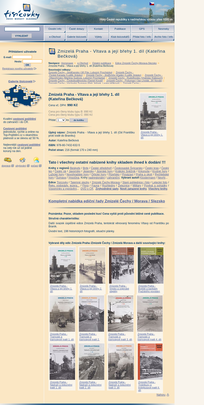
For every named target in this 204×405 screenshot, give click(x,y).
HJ (33, 96)
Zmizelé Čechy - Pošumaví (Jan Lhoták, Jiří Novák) (134, 80)
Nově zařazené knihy (133, 188)
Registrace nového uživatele (17, 68)
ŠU (11, 102)
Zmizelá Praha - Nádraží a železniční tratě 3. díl (120, 385)
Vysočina (73, 177)
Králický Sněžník (125, 171)
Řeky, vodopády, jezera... (64, 185)
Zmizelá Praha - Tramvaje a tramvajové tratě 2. (89, 337)
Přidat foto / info (142, 36)
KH (8, 91)
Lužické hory (56, 174)
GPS (142, 28)
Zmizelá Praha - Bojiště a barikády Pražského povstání (149, 289)
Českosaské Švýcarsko (128, 168)
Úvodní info (54, 28)
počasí (34, 165)
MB (38, 97)
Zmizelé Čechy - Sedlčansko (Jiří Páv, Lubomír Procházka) (80, 72)
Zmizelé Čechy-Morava (106, 182)
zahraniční (113, 177)
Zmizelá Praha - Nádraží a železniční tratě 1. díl (61, 385)
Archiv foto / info (163, 36)
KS (28, 94)
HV (26, 97)
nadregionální (96, 177)
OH (26, 91)
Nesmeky (163, 28)
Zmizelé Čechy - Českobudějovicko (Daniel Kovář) (76, 80)
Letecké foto (159, 182)
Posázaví (127, 174)
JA (33, 103)
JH (18, 87)
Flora (86, 185)
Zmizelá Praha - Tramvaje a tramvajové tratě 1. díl (62, 337)
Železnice (124, 185)
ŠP (15, 99)
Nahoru (161, 394)
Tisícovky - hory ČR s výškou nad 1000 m (87, 11)
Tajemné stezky (79, 182)
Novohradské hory (77, 174)
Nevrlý (161, 177)
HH (36, 100)
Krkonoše (144, 171)
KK (23, 88)
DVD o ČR (86, 188)
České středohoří (101, 168)
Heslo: (19, 61)
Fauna (95, 185)
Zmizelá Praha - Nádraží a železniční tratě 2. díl (90, 385)
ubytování (20, 165)
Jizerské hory (104, 171)
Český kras (152, 168)
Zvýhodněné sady (106, 188)
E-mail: (8, 57)
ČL (8, 98)
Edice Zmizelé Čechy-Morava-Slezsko (136, 63)
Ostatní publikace (101, 63)
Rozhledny (108, 185)
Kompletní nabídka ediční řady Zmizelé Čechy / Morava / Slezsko (107, 201)
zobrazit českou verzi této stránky (151, 3)
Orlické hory (98, 174)
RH (31, 91)
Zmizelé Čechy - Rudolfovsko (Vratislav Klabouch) (135, 77)
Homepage (67, 63)
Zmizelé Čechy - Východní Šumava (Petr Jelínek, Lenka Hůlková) (84, 83)
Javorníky (74, 171)
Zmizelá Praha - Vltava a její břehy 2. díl (91, 289)
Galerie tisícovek (76, 36)
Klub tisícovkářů (120, 36)
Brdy (86, 168)
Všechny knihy (157, 188)
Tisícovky (62, 182)
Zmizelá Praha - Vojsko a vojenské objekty (119, 289)
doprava (6, 165)
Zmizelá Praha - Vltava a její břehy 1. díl (152, 135)
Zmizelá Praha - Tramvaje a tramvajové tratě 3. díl (120, 337)
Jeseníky (88, 171)
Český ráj (60, 171)
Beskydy (75, 168)
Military (137, 185)
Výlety (98, 36)
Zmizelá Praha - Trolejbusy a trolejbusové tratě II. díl (149, 386)
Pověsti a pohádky (155, 185)
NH (17, 104)
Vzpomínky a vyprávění (63, 188)
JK (16, 90)
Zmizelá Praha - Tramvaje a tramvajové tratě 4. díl (149, 337)
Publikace (120, 28)
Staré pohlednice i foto (136, 182)
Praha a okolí (144, 174)
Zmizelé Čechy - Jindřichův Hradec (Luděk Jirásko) (113, 75)
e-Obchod (55, 36)
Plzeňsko (114, 174)
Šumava (61, 177)
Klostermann (147, 177)
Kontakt (98, 28)
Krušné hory (159, 171)
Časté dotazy (76, 28)
